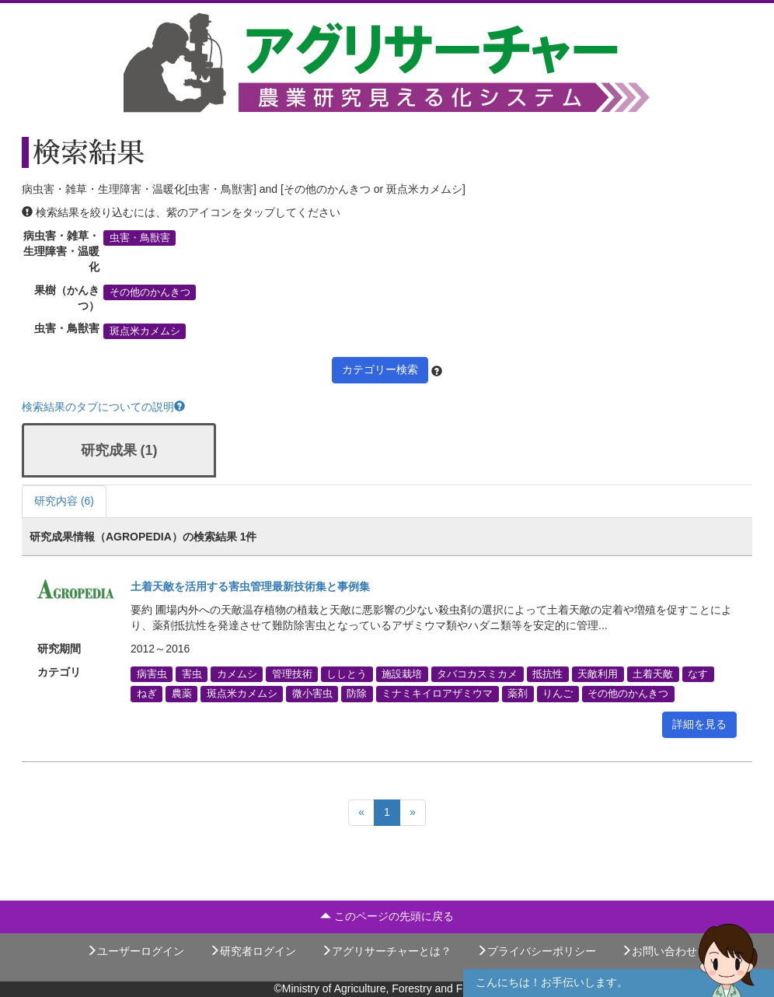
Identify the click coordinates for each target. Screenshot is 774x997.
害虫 (192, 674)
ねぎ (147, 693)
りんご (557, 693)
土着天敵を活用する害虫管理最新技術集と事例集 (250, 586)
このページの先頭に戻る (387, 916)
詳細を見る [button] (699, 724)
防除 (357, 693)
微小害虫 (312, 693)
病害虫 (152, 674)
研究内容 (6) (64, 501)
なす (698, 674)
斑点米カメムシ (145, 330)
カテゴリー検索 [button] (380, 369)
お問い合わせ (659, 951)
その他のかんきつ (150, 292)
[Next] (412, 812)
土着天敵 (653, 674)
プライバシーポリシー (536, 951)
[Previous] (361, 812)
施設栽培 (402, 674)
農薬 (182, 693)
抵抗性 (547, 674)
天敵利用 (597, 674)
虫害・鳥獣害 (140, 238)
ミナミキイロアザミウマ (437, 693)
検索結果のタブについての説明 (103, 407)
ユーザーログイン (135, 951)
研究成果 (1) (119, 450)
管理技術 (292, 674)
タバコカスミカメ (477, 674)
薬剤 (517, 693)
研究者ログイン (252, 951)
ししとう (346, 674)
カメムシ (237, 674)
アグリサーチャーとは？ (386, 951)
